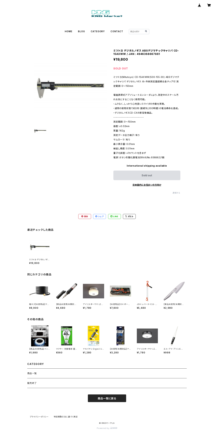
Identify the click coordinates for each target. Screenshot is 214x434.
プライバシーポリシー (39, 416)
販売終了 (32, 383)
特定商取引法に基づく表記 (66, 416)
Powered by (107, 428)
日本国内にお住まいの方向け (147, 184)
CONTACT (117, 31)
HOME (68, 31)
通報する (176, 193)
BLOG (81, 31)
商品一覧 (32, 373)
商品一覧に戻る (107, 398)
